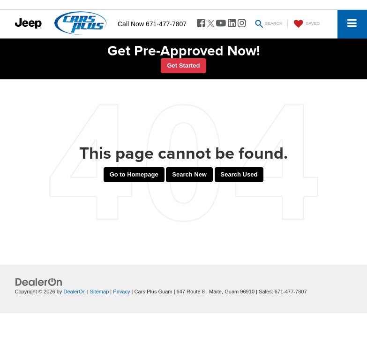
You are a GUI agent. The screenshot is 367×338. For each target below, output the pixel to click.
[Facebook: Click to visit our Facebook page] (201, 23)
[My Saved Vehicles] (306, 24)
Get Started (183, 65)
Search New (189, 174)
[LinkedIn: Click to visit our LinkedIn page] (232, 23)
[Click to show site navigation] (352, 24)
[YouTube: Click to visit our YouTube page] (221, 23)
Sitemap (99, 291)
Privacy (121, 291)
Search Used (239, 174)
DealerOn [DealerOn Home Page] (74, 291)
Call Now (131, 24)
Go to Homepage (134, 174)
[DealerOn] (39, 281)
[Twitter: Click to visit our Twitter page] (211, 23)
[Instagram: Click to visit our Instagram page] (242, 23)
